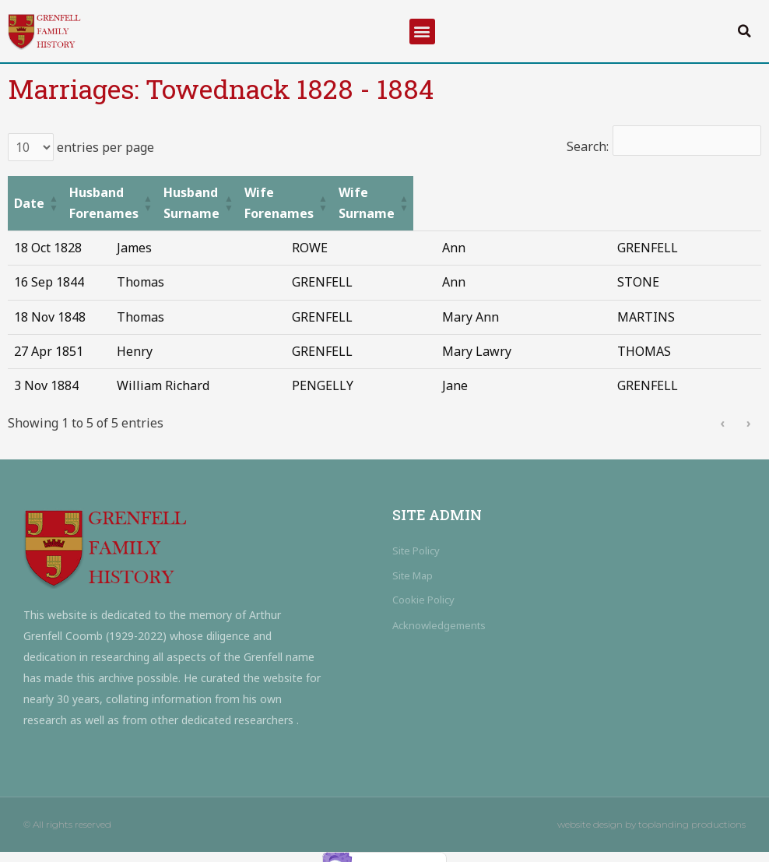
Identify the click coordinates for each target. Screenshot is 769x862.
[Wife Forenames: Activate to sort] (543, 192)
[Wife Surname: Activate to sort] (691, 192)
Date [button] (29, 192)
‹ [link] (722, 402)
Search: (586, 146)
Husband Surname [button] (356, 192)
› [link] (748, 402)
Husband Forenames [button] (176, 192)
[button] (422, 31)
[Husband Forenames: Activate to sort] (200, 192)
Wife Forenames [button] (522, 192)
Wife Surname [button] (671, 192)
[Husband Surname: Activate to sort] (378, 192)
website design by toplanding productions (651, 804)
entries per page (104, 147)
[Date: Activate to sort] (57, 192)
